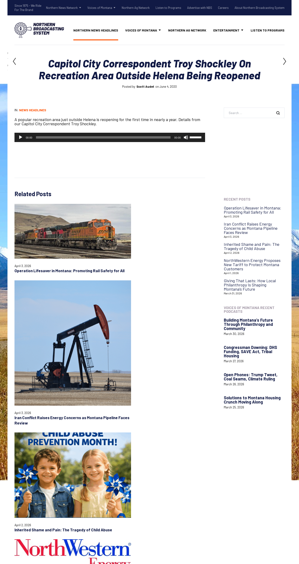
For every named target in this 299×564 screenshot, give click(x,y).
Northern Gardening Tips (111, 464)
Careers (223, 8)
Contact (160, 462)
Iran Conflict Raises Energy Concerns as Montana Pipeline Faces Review (251, 228)
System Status (166, 468)
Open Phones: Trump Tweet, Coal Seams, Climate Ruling (251, 376)
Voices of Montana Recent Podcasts (249, 309)
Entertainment (226, 30)
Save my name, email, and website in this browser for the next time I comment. (66, 375)
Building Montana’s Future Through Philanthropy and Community (248, 324)
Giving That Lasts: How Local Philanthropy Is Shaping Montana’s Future (250, 285)
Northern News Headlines (95, 30)
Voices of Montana (99, 8)
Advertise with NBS (199, 8)
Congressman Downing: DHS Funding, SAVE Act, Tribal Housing (250, 351)
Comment (21, 325)
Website (152, 360)
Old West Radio (102, 470)
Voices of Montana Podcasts (114, 498)
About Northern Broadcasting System (260, 8)
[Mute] (186, 137)
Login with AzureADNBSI (244, 461)
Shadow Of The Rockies (110, 458)
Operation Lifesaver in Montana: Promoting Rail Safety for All (34, 241)
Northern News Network (62, 8)
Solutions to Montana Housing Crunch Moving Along (252, 399)
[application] (109, 137)
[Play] (20, 137)
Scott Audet (145, 86)
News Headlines (32, 110)
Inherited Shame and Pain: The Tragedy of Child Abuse (132, 252)
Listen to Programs (168, 8)
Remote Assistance (170, 474)
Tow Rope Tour (102, 482)
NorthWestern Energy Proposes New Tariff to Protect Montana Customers (252, 264)
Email (84, 360)
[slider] (103, 137)
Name (18, 360)
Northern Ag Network (136, 8)
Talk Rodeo (98, 476)
